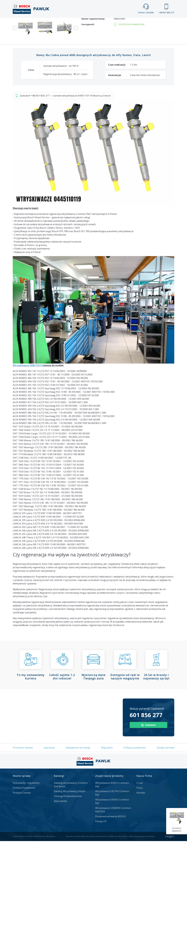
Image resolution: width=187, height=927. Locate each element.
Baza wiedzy (60, 887)
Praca (97, 22)
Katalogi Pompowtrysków (68, 882)
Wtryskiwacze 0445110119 (28, 451)
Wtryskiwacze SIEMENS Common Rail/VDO (113, 895)
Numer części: (88, 90)
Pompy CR (100, 907)
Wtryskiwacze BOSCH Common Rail (112, 870)
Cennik (113, 22)
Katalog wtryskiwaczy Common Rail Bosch (71, 870)
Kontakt (129, 22)
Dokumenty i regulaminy (26, 868)
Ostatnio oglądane (177, 829)
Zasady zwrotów (165, 833)
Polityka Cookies (22, 878)
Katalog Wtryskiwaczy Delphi (69, 877)
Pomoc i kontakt (146, 9)
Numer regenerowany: (93, 104)
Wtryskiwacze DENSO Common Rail (112, 887)
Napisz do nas (99, 54)
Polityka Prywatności (24, 873)
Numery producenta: (92, 96)
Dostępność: (88, 110)
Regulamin (107, 833)
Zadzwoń (33, 54)
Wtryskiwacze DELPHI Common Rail (112, 879)
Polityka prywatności (134, 833)
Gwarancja (49, 833)
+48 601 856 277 (166, 9)
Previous (15, 114)
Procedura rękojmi (23, 833)
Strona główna (61, 22)
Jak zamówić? (69, 54)
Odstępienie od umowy (78, 833)
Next (76, 114)
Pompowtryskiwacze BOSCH (110, 902)
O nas (139, 868)
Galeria (82, 22)
